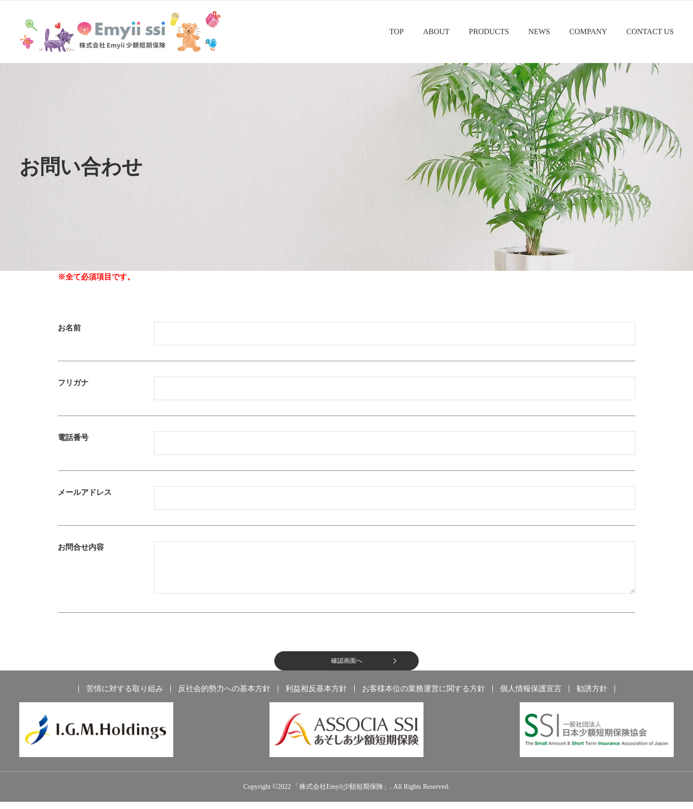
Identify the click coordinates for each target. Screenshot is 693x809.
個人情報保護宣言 (531, 696)
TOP (396, 31)
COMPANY (588, 31)
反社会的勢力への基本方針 (224, 696)
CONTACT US (650, 31)
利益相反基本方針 (316, 696)
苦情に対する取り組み (124, 696)
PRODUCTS (489, 31)
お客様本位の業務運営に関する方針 (423, 696)
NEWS (539, 31)
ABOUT (436, 31)
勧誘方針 (592, 696)
